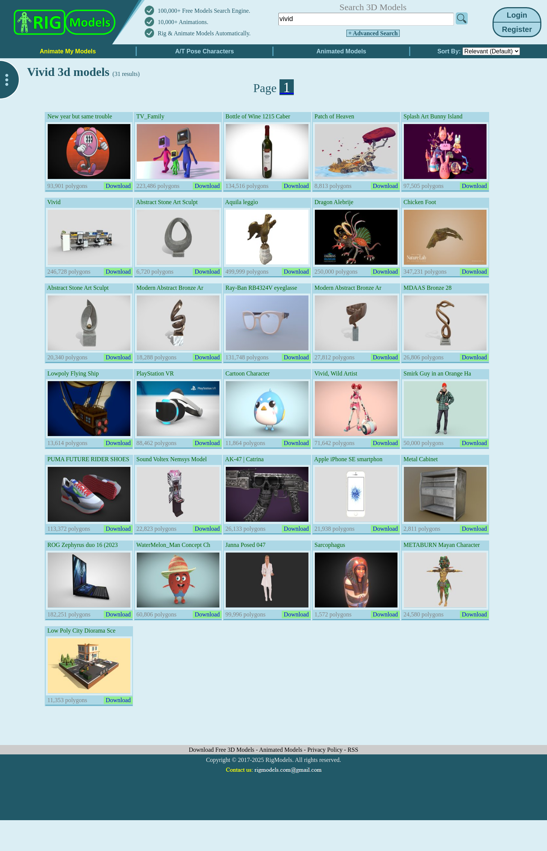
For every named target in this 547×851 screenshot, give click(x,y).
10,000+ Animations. (183, 22)
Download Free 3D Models (222, 750)
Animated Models (281, 750)
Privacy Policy (325, 750)
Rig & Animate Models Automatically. (204, 33)
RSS (353, 750)
